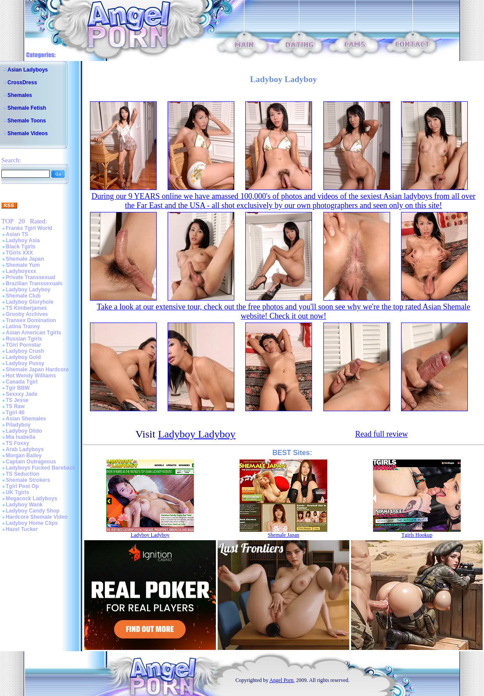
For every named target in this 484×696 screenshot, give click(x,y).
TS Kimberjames (26, 308)
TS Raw (15, 406)
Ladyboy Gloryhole (30, 302)
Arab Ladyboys (25, 449)
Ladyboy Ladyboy (28, 290)
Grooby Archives (27, 314)
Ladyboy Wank (24, 505)
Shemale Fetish (26, 108)
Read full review (381, 434)
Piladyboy (18, 425)
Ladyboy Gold (23, 357)
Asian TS (17, 234)
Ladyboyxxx (21, 271)
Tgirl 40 (15, 412)
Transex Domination (31, 320)
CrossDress (22, 82)
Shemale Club (23, 296)
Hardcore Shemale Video (37, 517)
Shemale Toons (26, 121)
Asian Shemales (26, 419)
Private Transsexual (30, 277)
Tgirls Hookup (417, 535)
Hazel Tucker (22, 529)
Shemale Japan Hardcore (37, 369)
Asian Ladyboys (27, 70)
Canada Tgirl (22, 382)
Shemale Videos (27, 133)
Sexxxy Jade (21, 394)
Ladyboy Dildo (24, 431)
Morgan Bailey (24, 455)
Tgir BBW (18, 388)
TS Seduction (22, 474)
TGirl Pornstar (23, 345)
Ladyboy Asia (23, 240)
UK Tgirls (17, 492)
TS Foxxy (17, 443)
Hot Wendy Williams (31, 376)
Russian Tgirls (24, 339)
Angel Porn (281, 680)
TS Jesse (17, 400)
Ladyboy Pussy (25, 363)
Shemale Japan (25, 259)
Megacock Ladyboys (31, 498)
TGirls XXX (19, 253)
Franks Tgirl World (29, 228)
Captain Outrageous (31, 462)
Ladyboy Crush (25, 351)
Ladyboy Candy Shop (33, 511)
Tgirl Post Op (22, 486)
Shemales (19, 95)
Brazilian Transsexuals (34, 283)
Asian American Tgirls (33, 333)
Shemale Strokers (28, 480)
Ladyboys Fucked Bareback (40, 468)
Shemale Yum (23, 265)
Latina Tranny (23, 326)
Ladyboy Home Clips (32, 523)
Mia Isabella (20, 437)
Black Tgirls (21, 247)
